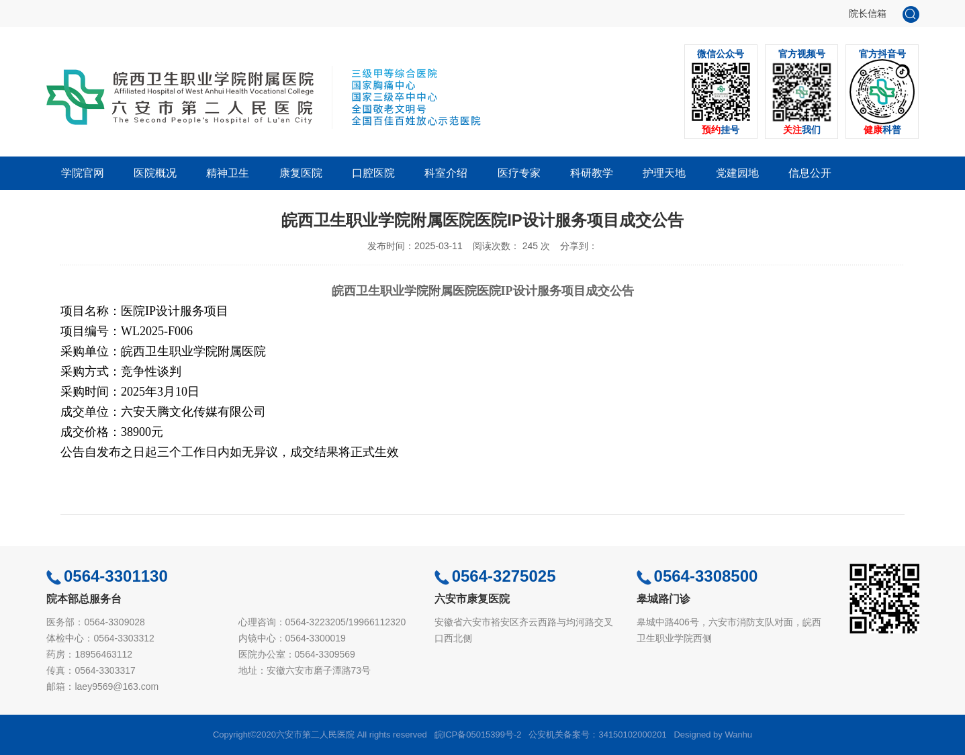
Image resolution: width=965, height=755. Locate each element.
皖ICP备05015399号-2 (478, 734)
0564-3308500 (697, 576)
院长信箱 (867, 13)
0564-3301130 (107, 576)
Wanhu (738, 734)
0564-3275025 (495, 576)
